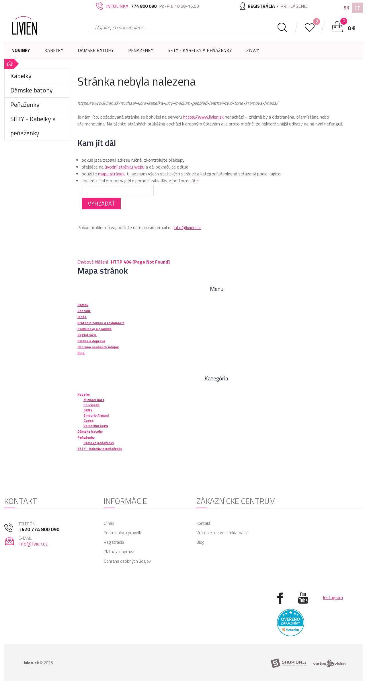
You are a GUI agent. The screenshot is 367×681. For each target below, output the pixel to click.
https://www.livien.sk (203, 116)
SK (346, 7)
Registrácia (114, 542)
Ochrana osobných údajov (127, 561)
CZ (357, 7)
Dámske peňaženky (98, 443)
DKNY (87, 410)
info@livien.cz (187, 227)
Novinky (20, 50)
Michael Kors (93, 400)
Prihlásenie (294, 6)
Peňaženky (140, 53)
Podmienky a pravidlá (123, 532)
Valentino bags (95, 425)
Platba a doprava (119, 551)
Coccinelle (91, 405)
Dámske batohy (96, 50)
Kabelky (53, 53)
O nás (109, 523)
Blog (200, 542)
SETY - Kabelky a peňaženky (200, 50)
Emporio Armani (96, 415)
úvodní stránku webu (125, 166)
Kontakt (203, 523)
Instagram (333, 597)
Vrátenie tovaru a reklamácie (222, 532)
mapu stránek (111, 173)
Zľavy (252, 50)
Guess (88, 420)
